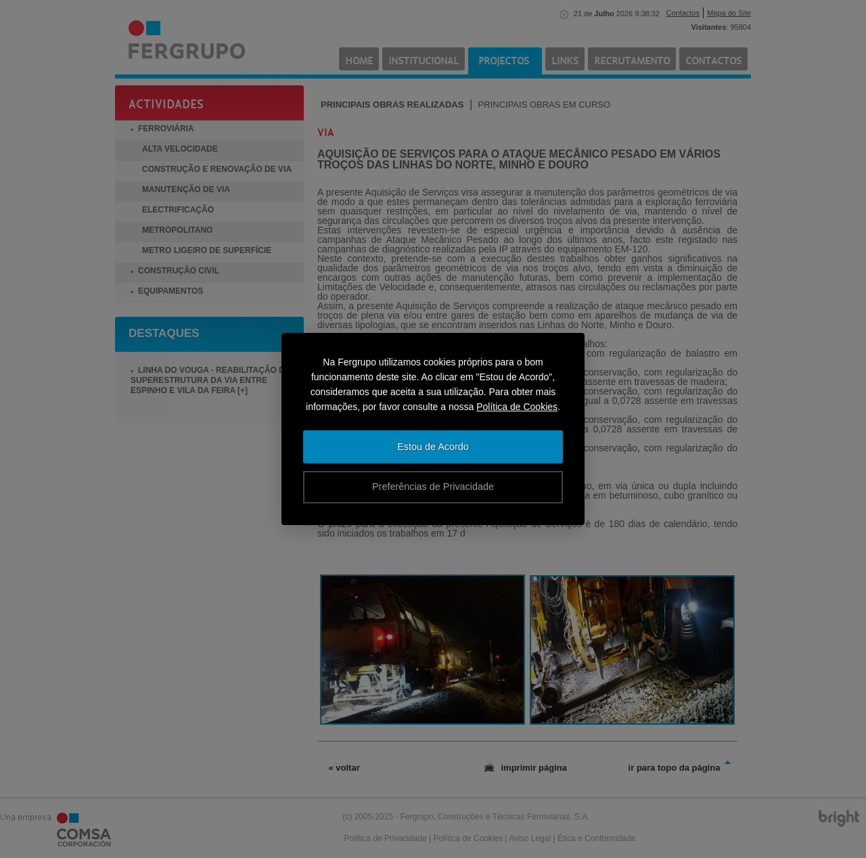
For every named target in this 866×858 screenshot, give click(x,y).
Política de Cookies (516, 406)
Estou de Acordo (433, 446)
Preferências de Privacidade (433, 486)
